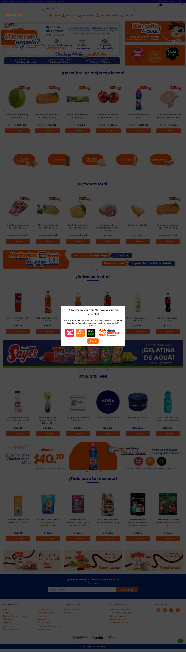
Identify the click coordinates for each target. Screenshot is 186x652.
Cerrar (93, 341)
